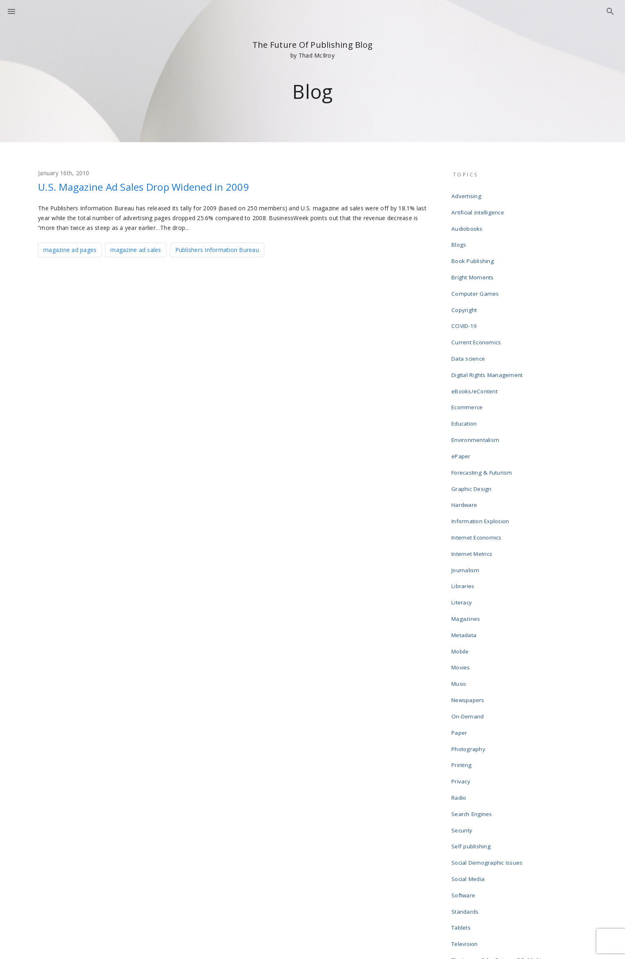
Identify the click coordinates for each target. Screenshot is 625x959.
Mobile (462, 560)
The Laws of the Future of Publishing (500, 808)
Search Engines (473, 691)
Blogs (460, 233)
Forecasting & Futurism (482, 416)
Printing (463, 652)
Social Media (469, 743)
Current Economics (477, 312)
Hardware (466, 442)
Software (465, 756)
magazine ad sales (135, 249)
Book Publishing (473, 246)
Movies (462, 573)
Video (460, 835)
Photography (470, 638)
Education (465, 377)
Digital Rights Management (487, 338)
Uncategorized (472, 821)
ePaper (462, 403)
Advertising (467, 194)
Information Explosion (481, 455)
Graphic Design (473, 429)
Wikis (460, 861)
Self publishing (472, 717)
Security (463, 704)
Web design (468, 848)
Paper (461, 625)
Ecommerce (467, 364)
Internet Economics (477, 469)
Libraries (464, 508)
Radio (460, 678)
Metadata (465, 547)
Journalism (466, 495)
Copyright (465, 286)
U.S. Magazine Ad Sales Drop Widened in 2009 (163, 186)
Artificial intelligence (478, 207)
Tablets (462, 782)
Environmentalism (476, 390)
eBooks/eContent (475, 351)
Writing (462, 874)
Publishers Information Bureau (217, 249)
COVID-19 (465, 299)
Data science (469, 325)
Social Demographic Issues (487, 730)
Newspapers (469, 599)
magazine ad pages (69, 249)
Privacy (462, 665)
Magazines (467, 534)
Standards (466, 769)
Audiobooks (468, 220)
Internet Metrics (473, 482)
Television (466, 795)
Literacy (463, 521)
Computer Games (475, 273)
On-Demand (468, 612)
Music (460, 586)
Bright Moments (473, 259)
